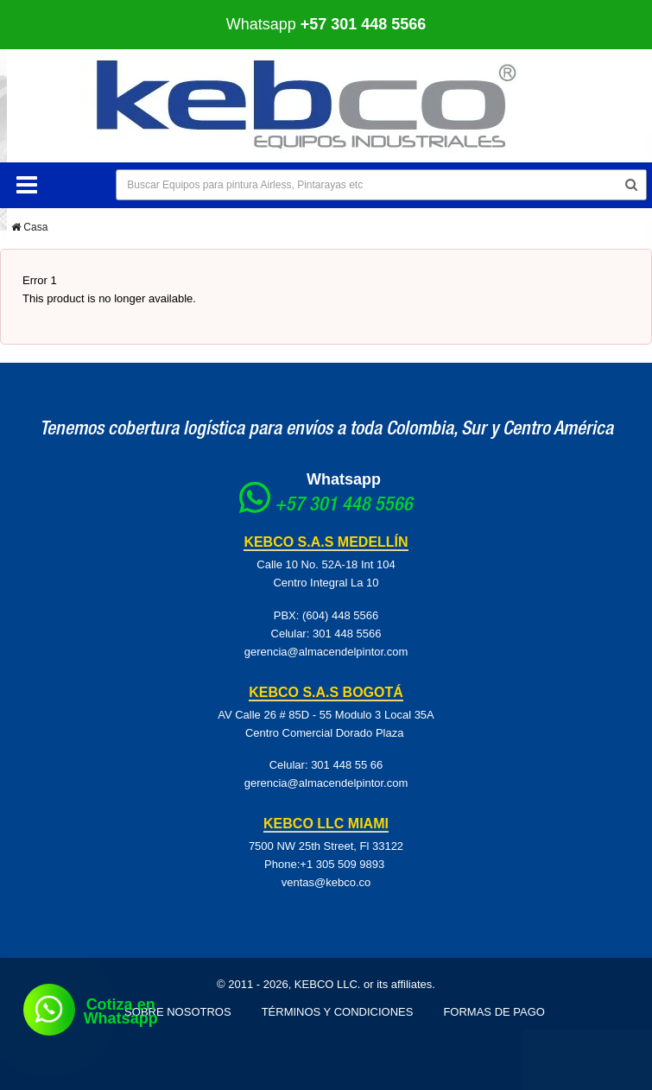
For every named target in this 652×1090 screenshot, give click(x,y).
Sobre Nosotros (177, 1011)
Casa (29, 227)
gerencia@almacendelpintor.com (326, 651)
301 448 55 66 (347, 764)
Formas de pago (494, 1011)
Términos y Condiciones (338, 1011)
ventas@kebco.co (326, 882)
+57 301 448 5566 (344, 506)
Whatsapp (326, 24)
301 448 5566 (347, 633)
